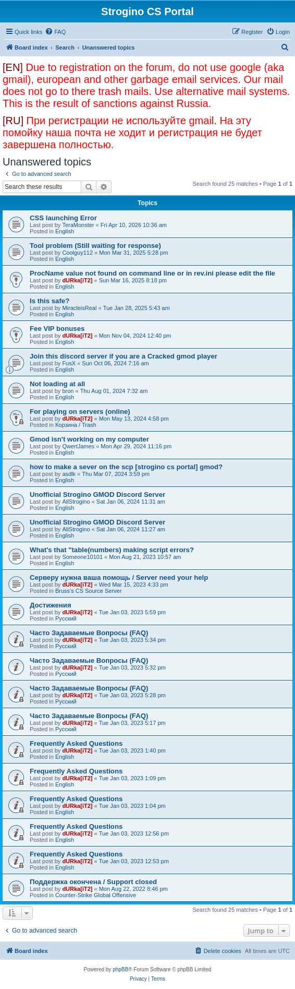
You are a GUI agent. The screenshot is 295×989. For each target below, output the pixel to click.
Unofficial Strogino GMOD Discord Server (97, 494)
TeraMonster (78, 225)
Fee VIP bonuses (57, 328)
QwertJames (78, 446)
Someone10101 (82, 557)
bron (67, 391)
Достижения (50, 605)
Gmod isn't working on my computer (89, 439)
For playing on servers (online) (80, 411)
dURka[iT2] (77, 280)
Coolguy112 (77, 252)
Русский (66, 618)
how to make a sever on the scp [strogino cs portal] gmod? (126, 467)
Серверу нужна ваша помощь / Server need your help (119, 577)
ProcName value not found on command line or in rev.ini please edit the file (152, 273)
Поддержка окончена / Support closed (93, 882)
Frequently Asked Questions (76, 743)
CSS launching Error (63, 218)
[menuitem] (55, 32)
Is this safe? (49, 301)
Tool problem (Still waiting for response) (95, 245)
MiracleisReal (79, 308)
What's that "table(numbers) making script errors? (112, 550)
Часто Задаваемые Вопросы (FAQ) (89, 633)
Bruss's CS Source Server (88, 591)
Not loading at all (57, 384)
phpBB (120, 969)
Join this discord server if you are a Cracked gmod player (123, 356)
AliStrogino (76, 501)
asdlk (69, 474)
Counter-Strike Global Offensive (95, 895)
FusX (69, 363)
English (64, 231)
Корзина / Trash (75, 425)
